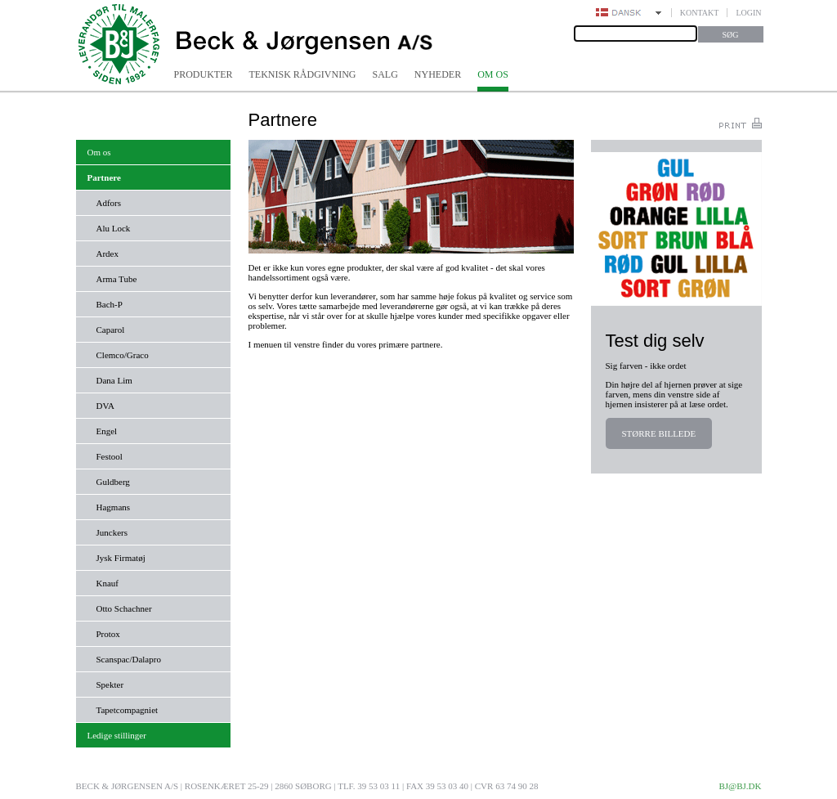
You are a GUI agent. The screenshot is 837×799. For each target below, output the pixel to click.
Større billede (659, 433)
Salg (385, 74)
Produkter (203, 74)
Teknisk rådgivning (302, 74)
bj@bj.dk (739, 786)
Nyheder (437, 74)
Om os (492, 74)
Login (748, 12)
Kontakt (699, 12)
